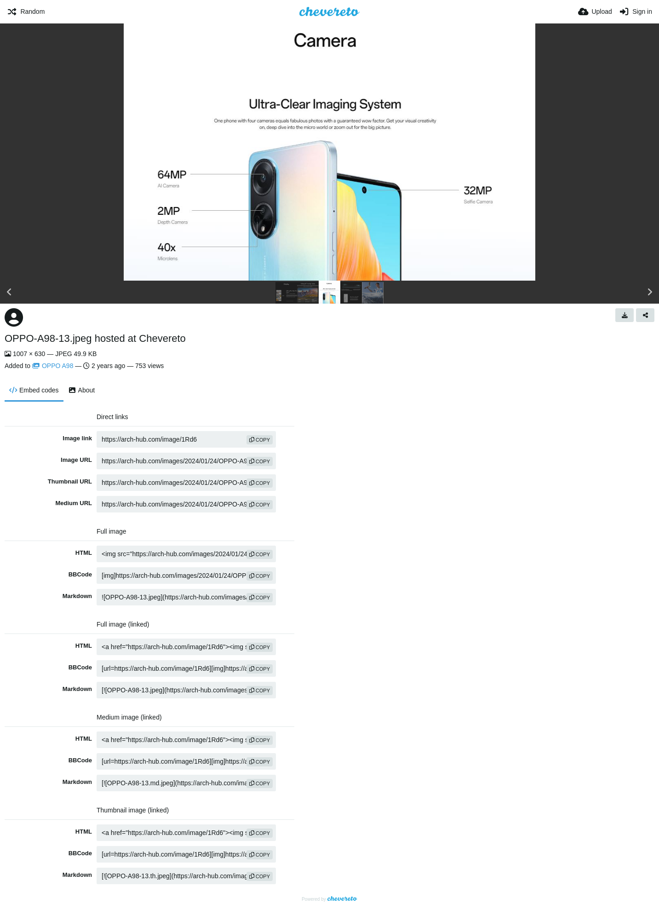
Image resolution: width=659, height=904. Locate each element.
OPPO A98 (52, 365)
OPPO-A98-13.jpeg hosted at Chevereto (95, 338)
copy (259, 440)
